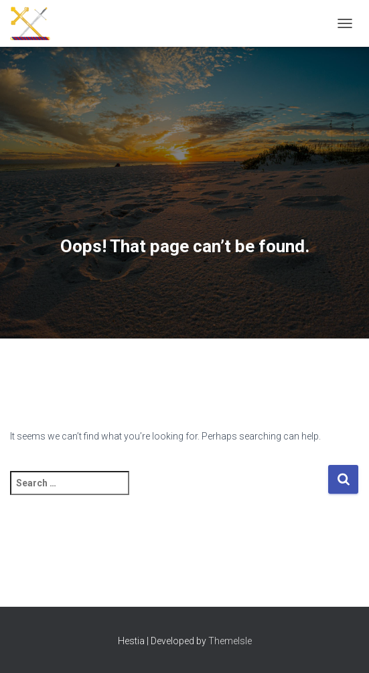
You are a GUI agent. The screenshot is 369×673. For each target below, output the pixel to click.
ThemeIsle (230, 641)
